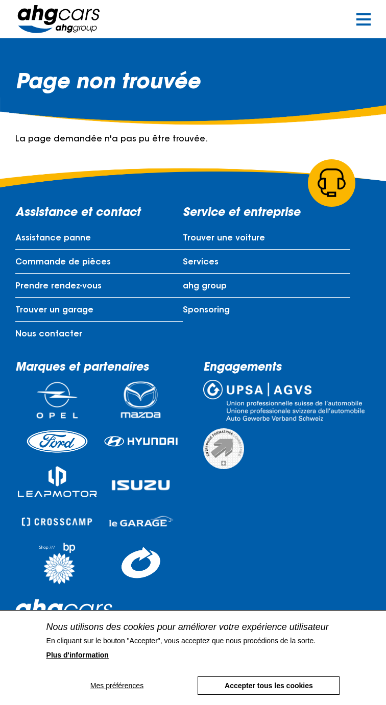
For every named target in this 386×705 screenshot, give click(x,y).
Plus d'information (77, 663)
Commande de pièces (63, 262)
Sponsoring (206, 310)
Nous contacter (48, 334)
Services (201, 262)
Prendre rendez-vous (58, 286)
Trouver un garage (54, 310)
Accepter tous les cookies (269, 694)
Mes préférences (116, 694)
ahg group (205, 286)
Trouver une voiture (224, 238)
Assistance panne (53, 238)
